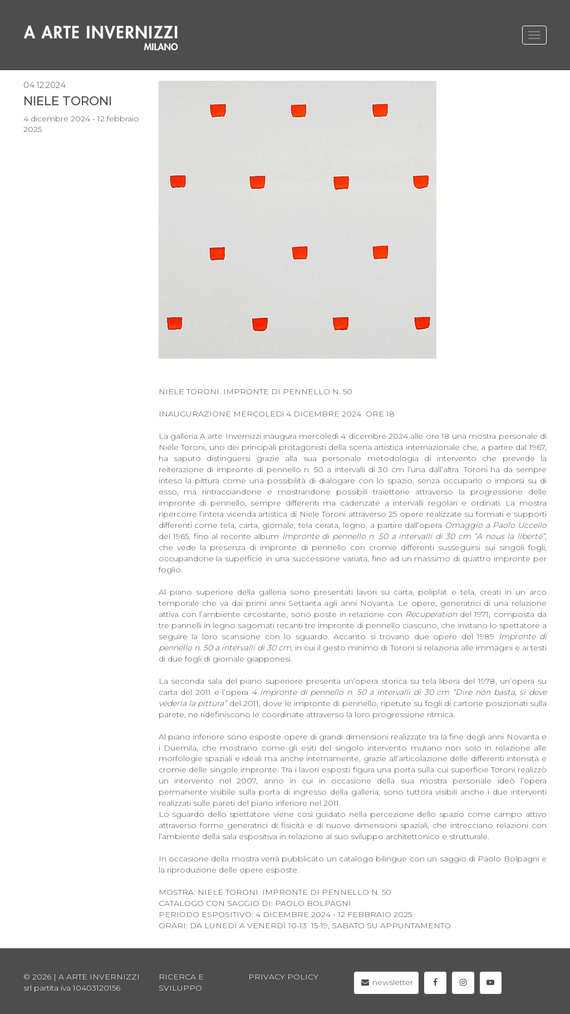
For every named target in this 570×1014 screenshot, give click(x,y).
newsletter (387, 982)
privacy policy (283, 977)
